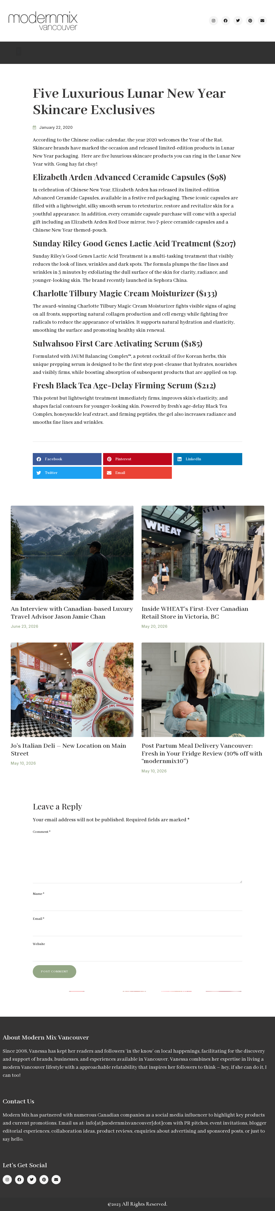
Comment (41, 832)
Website (39, 944)
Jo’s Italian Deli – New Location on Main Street (68, 750)
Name (38, 894)
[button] (18, 51)
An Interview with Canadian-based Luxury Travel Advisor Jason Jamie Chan (72, 613)
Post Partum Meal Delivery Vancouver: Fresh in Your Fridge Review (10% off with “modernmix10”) (202, 753)
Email (38, 919)
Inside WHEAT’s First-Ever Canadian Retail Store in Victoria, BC (195, 613)
